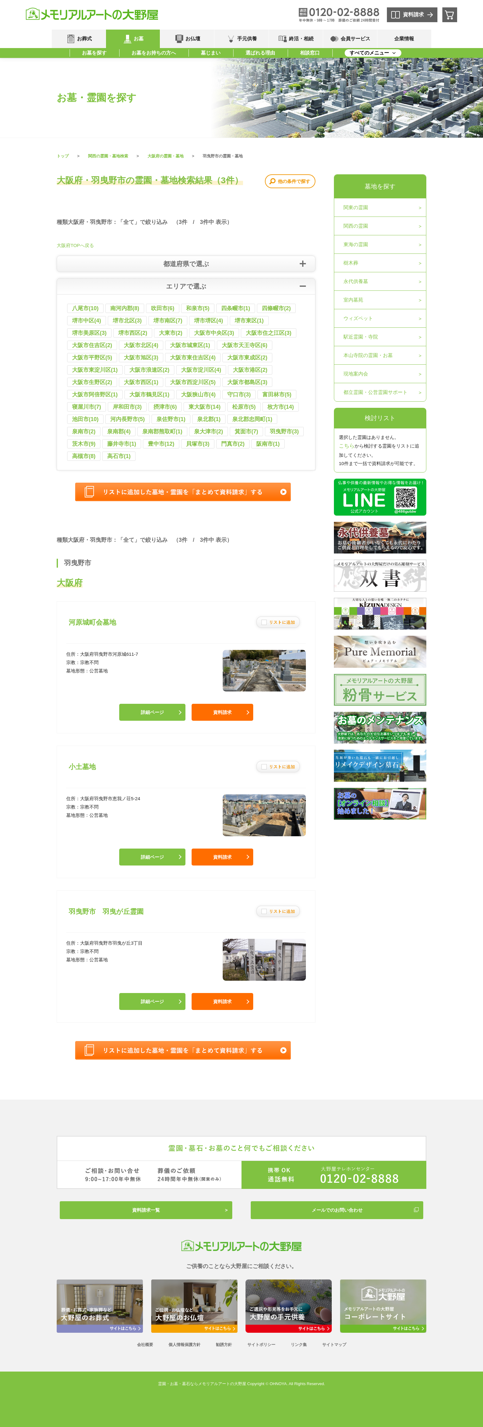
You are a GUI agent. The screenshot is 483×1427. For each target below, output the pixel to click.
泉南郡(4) (119, 431)
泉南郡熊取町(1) (162, 431)
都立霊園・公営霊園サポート (375, 392)
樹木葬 (350, 263)
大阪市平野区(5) (92, 357)
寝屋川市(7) (86, 407)
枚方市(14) (280, 407)
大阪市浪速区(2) (149, 370)
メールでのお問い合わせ (337, 1210)
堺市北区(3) (127, 320)
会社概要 (145, 1344)
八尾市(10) (85, 308)
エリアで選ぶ (186, 286)
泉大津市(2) (208, 431)
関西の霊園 (355, 226)
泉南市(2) (83, 431)
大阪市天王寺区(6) (244, 345)
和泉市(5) (197, 308)
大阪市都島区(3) (247, 382)
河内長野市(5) (127, 419)
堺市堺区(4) (208, 320)
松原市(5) (244, 407)
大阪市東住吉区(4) (193, 357)
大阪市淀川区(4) (201, 370)
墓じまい (211, 52)
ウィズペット (358, 318)
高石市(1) (119, 456)
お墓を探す (94, 52)
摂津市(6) (165, 407)
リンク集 (299, 1344)
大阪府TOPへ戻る (75, 245)
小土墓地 (82, 767)
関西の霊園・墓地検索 (108, 156)
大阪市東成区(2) (247, 357)
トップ (63, 156)
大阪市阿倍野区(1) (95, 394)
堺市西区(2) (132, 333)
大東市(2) (170, 333)
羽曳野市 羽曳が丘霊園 (106, 911)
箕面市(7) (246, 431)
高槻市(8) (83, 456)
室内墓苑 (353, 299)
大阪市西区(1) (141, 382)
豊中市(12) (161, 444)
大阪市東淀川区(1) (95, 370)
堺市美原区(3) (89, 333)
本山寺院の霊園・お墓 (368, 355)
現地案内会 (355, 373)
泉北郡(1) (209, 419)
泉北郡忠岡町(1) (252, 419)
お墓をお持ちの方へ (154, 52)
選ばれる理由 (260, 52)
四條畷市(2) (276, 308)
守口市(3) (239, 394)
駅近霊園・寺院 (360, 336)
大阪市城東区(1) (190, 345)
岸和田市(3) (127, 407)
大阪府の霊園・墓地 (166, 156)
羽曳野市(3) (284, 431)
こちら (347, 446)
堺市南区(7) (167, 320)
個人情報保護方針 (184, 1344)
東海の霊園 (355, 244)
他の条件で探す (294, 181)
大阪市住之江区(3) (268, 333)
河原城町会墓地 (92, 622)
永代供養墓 (355, 281)
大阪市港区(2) (250, 370)
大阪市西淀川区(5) (193, 382)
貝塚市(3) (197, 444)
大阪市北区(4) (141, 345)
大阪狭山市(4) (198, 394)
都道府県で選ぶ (186, 263)
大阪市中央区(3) (214, 333)
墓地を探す (380, 186)
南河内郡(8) (124, 308)
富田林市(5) (276, 394)
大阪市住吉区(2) (92, 345)
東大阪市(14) (205, 407)
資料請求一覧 (146, 1210)
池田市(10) (85, 419)
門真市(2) (233, 444)
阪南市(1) (268, 444)
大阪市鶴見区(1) (149, 394)
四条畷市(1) (235, 308)
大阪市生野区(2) (92, 382)
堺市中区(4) (86, 320)
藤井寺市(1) (121, 444)
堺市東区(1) (249, 320)
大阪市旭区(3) (141, 357)
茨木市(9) (83, 444)
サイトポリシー (261, 1344)
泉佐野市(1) (170, 419)
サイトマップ (334, 1344)
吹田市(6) (162, 308)
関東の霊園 (355, 207)
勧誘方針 (224, 1344)
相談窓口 (310, 52)
